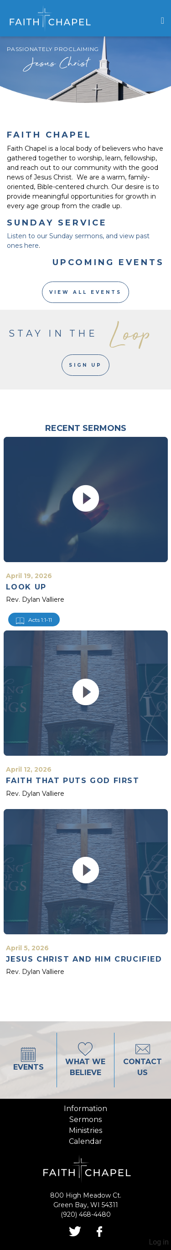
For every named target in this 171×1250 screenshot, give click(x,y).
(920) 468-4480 (86, 1214)
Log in (159, 1242)
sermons (85, 1119)
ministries (85, 1130)
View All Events (85, 292)
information (85, 1108)
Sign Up (85, 365)
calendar (85, 1141)
